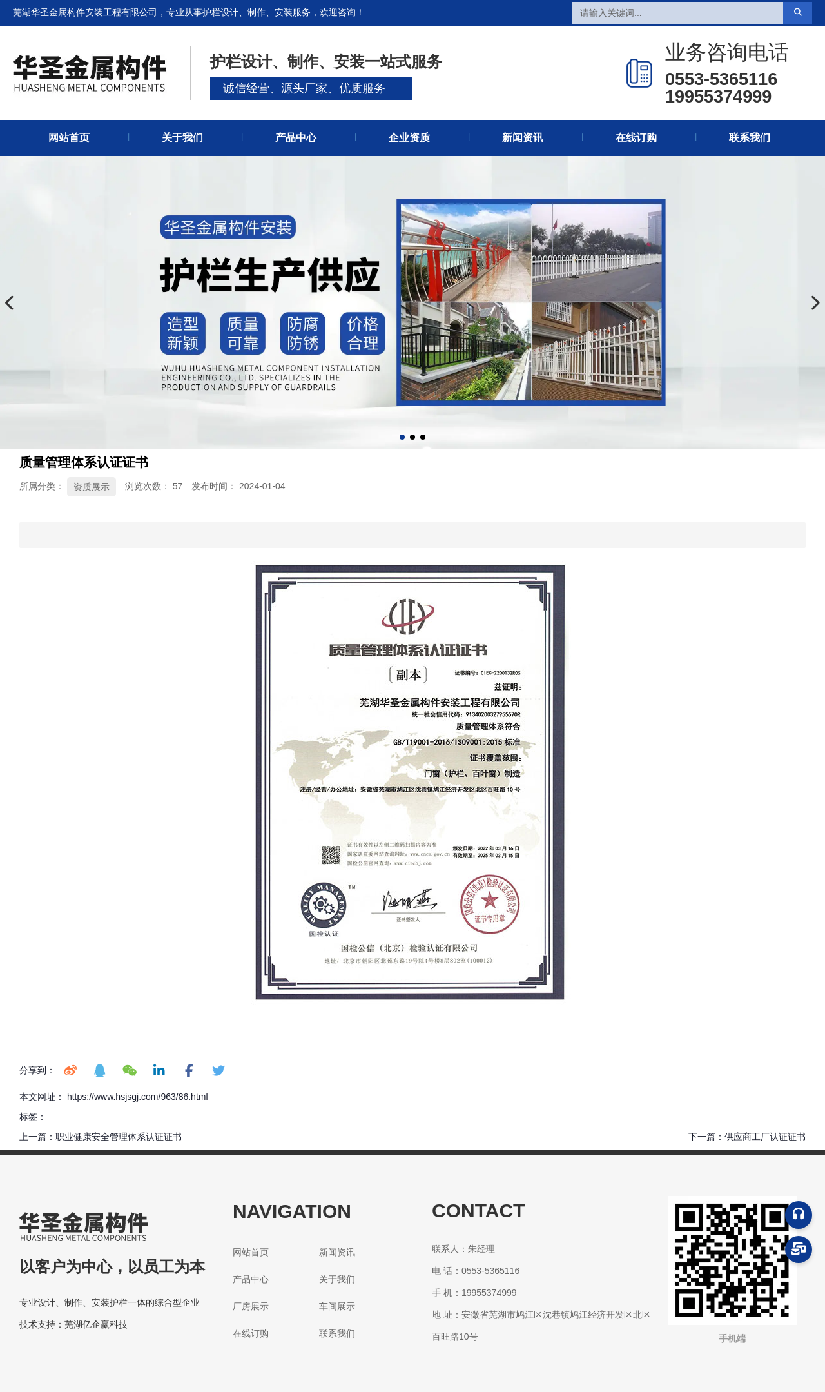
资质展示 (91, 487)
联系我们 (749, 137)
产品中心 (295, 137)
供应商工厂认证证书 (765, 1137)
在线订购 (636, 137)
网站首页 (69, 137)
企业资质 (409, 137)
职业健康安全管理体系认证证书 (118, 1137)
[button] (402, 437)
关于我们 (182, 137)
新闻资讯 (522, 137)
